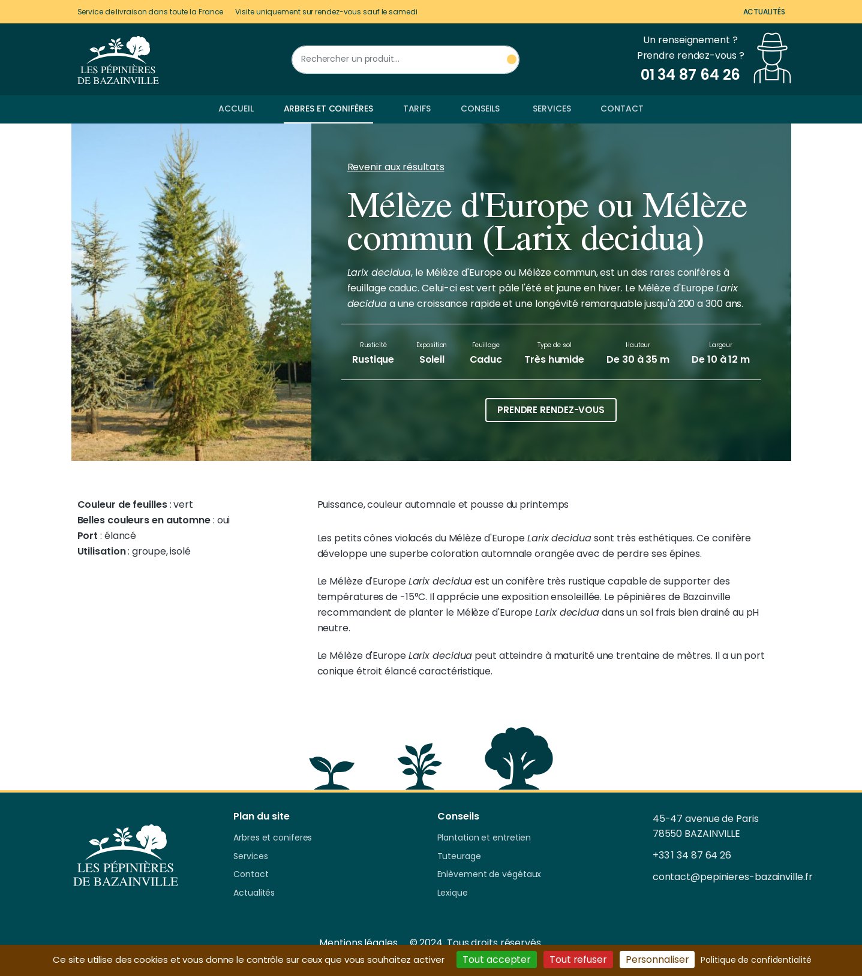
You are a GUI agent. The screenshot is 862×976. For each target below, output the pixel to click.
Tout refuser (578, 959)
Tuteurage (459, 856)
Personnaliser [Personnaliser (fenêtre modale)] (657, 959)
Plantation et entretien (484, 838)
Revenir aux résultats (395, 167)
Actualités (764, 12)
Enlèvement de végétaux (489, 874)
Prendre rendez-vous (551, 409)
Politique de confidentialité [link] (756, 960)
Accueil (235, 109)
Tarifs (417, 109)
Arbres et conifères (328, 109)
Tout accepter (496, 959)
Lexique (452, 893)
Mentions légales (358, 943)
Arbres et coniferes (272, 838)
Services (551, 109)
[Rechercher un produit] (405, 60)
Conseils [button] (480, 109)
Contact (621, 109)
